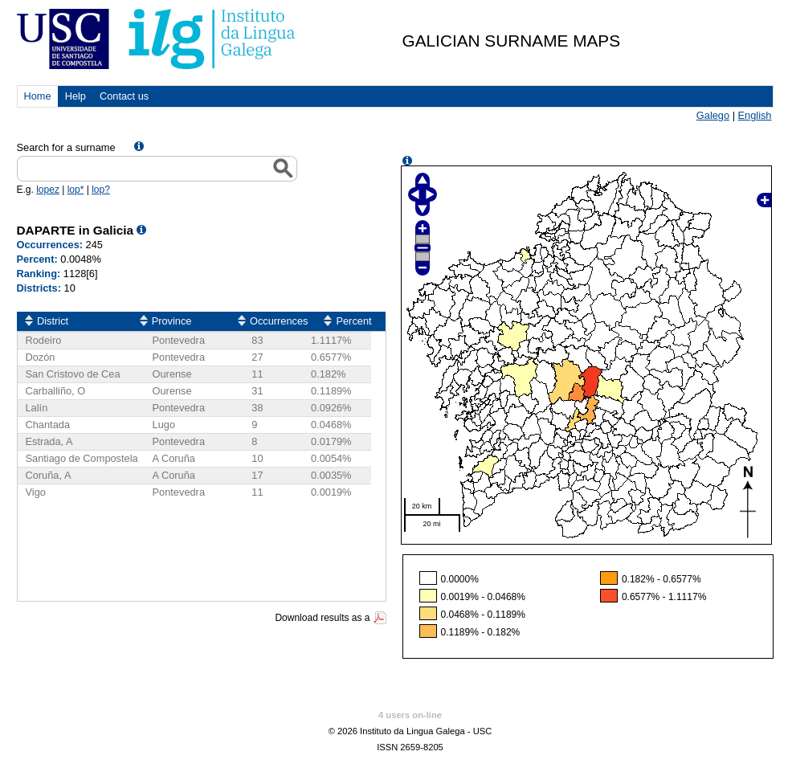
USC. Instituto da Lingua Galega (157, 39)
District (52, 321)
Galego (712, 115)
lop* (75, 189)
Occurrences (279, 321)
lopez (47, 189)
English (755, 115)
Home (37, 96)
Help (75, 96)
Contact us (124, 96)
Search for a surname (68, 147)
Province (172, 321)
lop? (101, 189)
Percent (353, 321)
